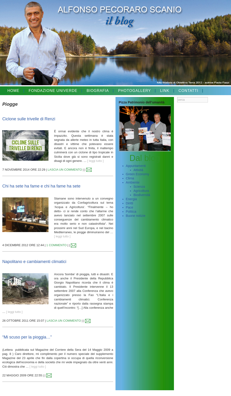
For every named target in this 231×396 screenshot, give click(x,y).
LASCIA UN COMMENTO (65, 169)
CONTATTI (188, 91)
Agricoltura (141, 191)
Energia (131, 199)
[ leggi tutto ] (95, 161)
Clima (130, 178)
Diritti (129, 203)
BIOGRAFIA (98, 91)
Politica (131, 211)
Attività (138, 170)
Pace (129, 207)
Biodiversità (142, 195)
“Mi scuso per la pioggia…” (27, 337)
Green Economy (137, 174)
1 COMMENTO (56, 245)
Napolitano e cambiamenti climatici (34, 261)
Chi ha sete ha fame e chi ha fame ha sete (41, 186)
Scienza (139, 186)
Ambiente (133, 182)
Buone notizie (136, 216)
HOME (13, 91)
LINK (164, 91)
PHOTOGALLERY (134, 91)
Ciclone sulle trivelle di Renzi (28, 119)
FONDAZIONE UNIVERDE (53, 91)
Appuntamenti (136, 166)
